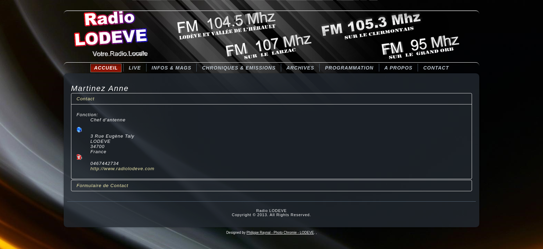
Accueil (106, 68)
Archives (300, 68)
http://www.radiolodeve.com (122, 168)
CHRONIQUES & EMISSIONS (239, 68)
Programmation (349, 68)
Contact (436, 68)
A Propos (398, 68)
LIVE (135, 68)
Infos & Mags (172, 68)
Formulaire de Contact (102, 185)
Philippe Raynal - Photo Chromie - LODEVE (280, 232)
